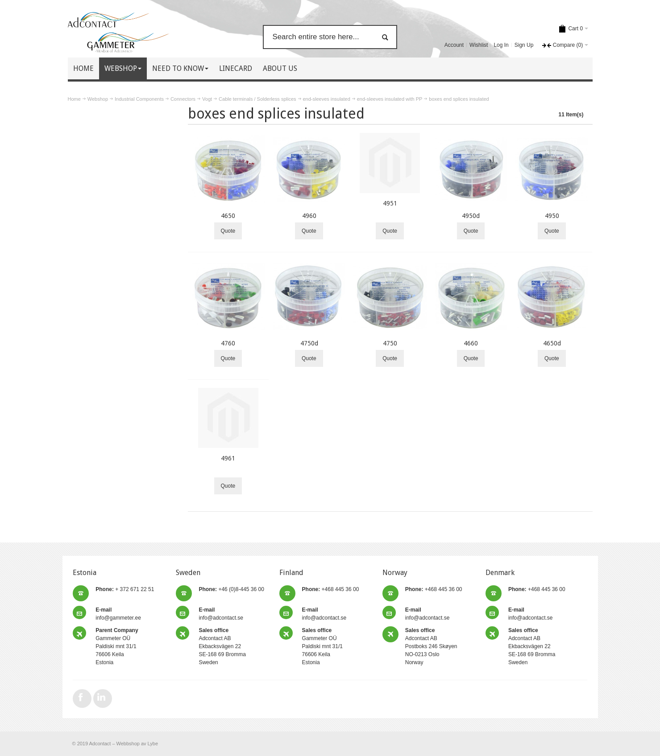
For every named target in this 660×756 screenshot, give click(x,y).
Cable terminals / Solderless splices (257, 99)
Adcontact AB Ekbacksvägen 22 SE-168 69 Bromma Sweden (222, 646)
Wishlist (478, 45)
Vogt (207, 99)
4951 (390, 203)
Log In (501, 45)
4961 (228, 458)
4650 (228, 215)
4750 (390, 343)
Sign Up (524, 45)
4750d (309, 343)
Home (74, 99)
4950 (552, 215)
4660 (471, 343)
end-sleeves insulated (326, 99)
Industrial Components (139, 99)
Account (454, 45)
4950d (471, 215)
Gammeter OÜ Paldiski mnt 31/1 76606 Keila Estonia (116, 646)
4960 (309, 215)
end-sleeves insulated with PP (390, 99)
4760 (228, 343)
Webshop (97, 99)
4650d (552, 343)
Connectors (182, 99)
